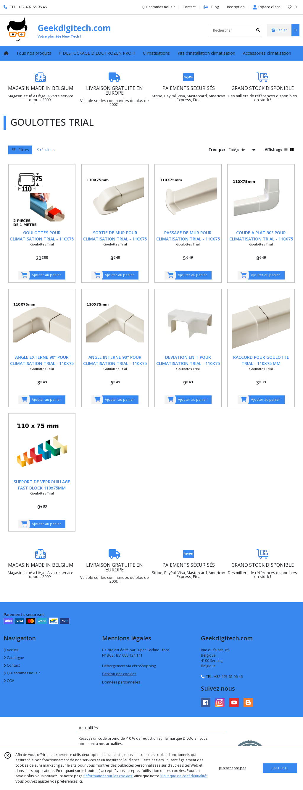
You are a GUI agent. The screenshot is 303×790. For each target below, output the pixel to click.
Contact (189, 6)
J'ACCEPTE (280, 767)
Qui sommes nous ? (22, 673)
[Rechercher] (258, 30)
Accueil (11, 649)
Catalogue (14, 657)
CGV (9, 680)
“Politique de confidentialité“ (183, 775)
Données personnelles (121, 682)
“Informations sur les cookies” (108, 775)
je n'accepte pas (232, 767)
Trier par (217, 149)
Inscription (236, 6)
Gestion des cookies (119, 673)
